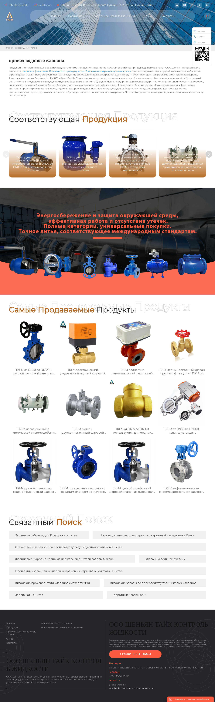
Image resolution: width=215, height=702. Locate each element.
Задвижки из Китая (29, 595)
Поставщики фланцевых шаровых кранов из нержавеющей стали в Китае (68, 571)
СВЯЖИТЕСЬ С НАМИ (135, 654)
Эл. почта (199, 31)
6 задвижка (93, 71)
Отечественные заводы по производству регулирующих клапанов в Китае (68, 547)
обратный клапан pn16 (130, 595)
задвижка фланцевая (35, 71)
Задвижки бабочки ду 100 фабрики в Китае (46, 535)
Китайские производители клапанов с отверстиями (52, 583)
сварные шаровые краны (115, 71)
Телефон (199, 36)
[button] (209, 154)
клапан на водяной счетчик (165, 559)
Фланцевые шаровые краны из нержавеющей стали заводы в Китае (64, 559)
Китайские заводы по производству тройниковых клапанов (153, 583)
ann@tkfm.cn (44, 5)
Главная (9, 48)
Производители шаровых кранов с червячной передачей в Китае (147, 535)
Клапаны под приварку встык (67, 71)
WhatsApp (199, 42)
